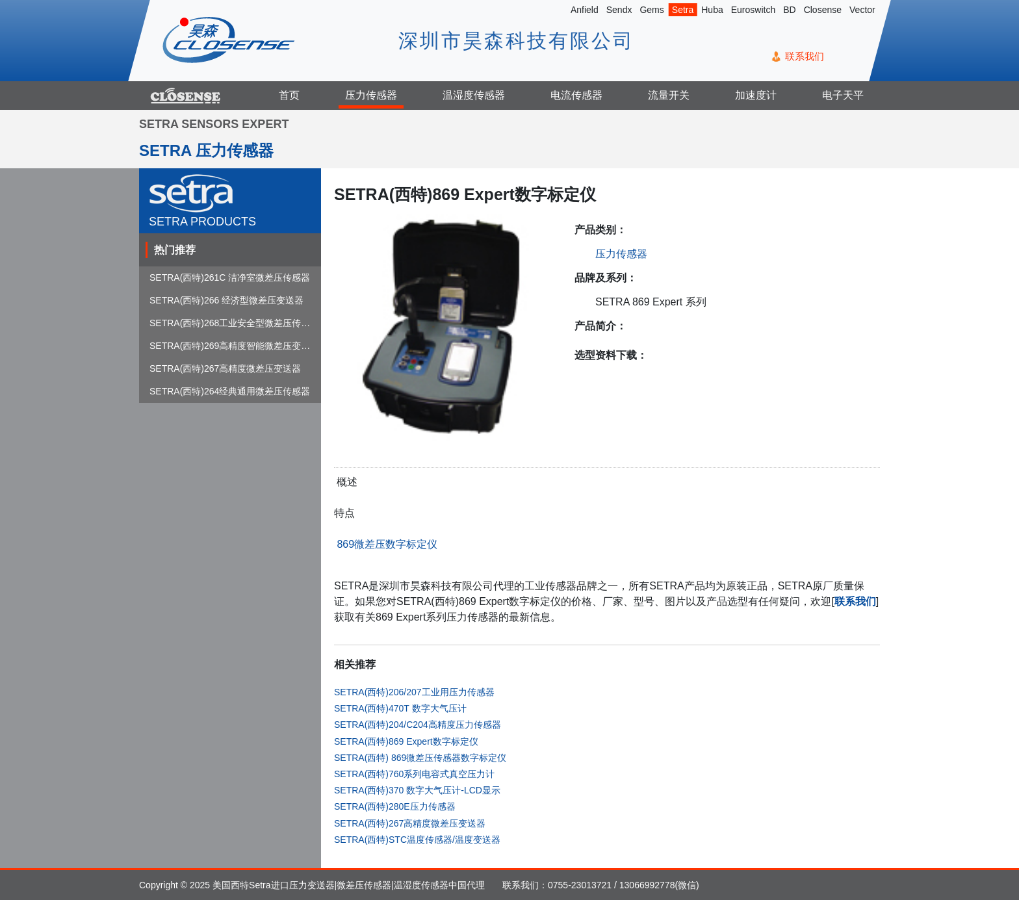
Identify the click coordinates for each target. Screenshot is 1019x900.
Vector (862, 10)
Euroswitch (753, 10)
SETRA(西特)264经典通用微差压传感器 (229, 391)
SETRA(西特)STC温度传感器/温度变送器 (417, 839)
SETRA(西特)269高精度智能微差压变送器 (234, 346)
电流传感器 (576, 95)
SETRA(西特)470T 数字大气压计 (400, 708)
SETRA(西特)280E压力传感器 (395, 806)
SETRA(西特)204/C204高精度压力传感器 (417, 724)
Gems (651, 10)
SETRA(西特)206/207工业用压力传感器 (414, 692)
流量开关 (669, 95)
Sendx (619, 10)
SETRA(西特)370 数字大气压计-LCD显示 (417, 790)
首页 (289, 95)
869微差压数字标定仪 (385, 544)
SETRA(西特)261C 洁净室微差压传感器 (229, 277)
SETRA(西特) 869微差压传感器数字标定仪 (420, 757)
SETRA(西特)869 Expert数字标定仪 (406, 741)
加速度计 (756, 95)
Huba (712, 10)
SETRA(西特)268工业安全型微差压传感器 (234, 323)
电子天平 (843, 95)
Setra (682, 10)
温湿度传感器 (474, 95)
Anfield (585, 10)
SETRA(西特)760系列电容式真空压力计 (414, 774)
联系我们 (804, 56)
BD (789, 10)
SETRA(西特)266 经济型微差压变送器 (226, 300)
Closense (823, 10)
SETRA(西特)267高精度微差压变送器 (409, 823)
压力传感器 (371, 95)
